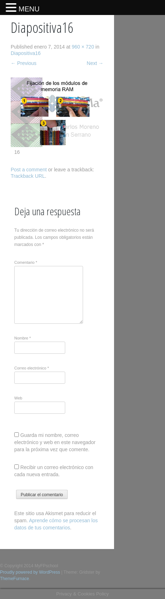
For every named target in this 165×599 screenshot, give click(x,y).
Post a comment (29, 169)
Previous (23, 63)
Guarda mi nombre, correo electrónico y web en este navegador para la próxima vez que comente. (55, 442)
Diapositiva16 (26, 53)
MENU (29, 9)
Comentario (25, 262)
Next (95, 63)
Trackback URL (28, 176)
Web (18, 398)
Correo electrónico (31, 368)
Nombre (22, 338)
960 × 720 (83, 47)
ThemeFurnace (14, 578)
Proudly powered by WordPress (30, 572)
